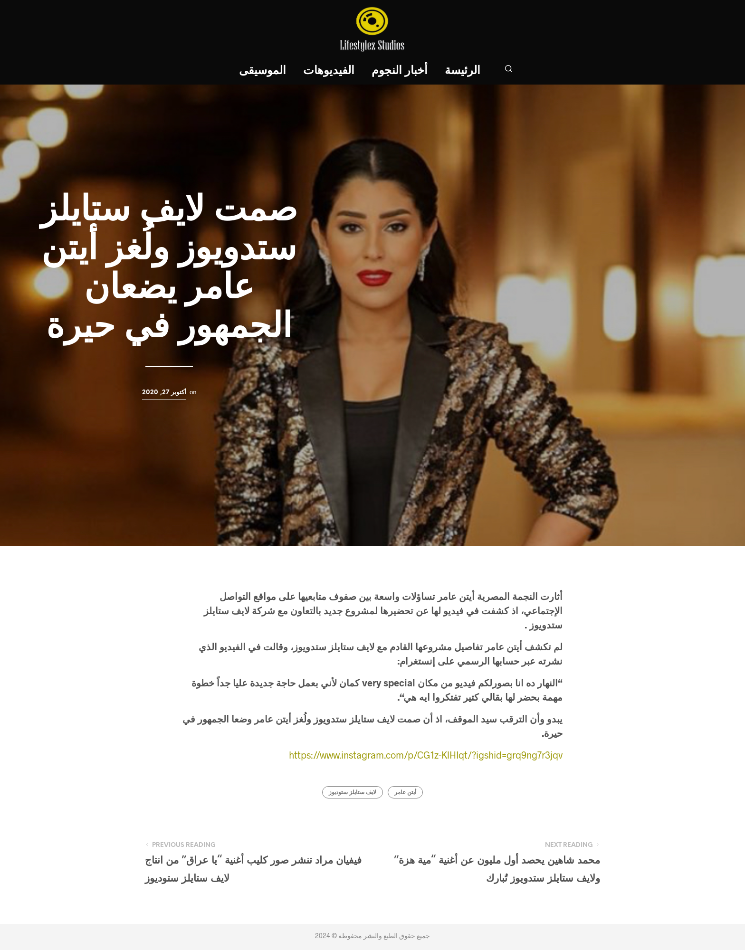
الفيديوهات (328, 71)
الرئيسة (462, 71)
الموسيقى (262, 71)
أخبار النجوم (400, 71)
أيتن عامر (405, 792)
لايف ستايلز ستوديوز (352, 792)
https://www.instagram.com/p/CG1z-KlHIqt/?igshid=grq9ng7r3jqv (426, 754)
